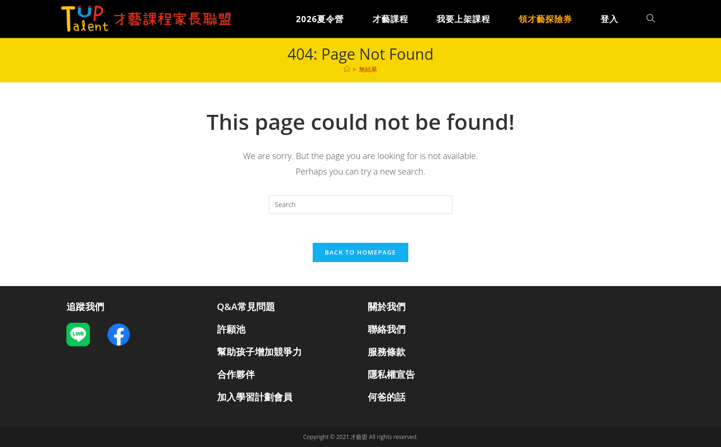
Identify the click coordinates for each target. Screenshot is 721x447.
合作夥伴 (236, 374)
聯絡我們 (386, 329)
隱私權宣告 (391, 374)
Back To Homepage (360, 252)
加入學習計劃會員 (254, 397)
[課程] (347, 69)
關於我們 (386, 306)
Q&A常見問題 (246, 306)
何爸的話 (386, 397)
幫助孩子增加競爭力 (259, 351)
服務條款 (386, 351)
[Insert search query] (361, 204)
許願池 (231, 329)
